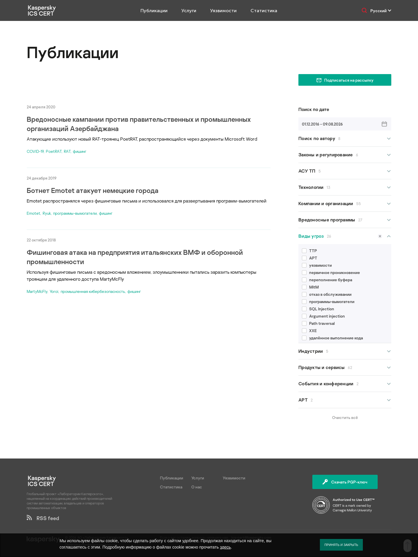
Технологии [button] (344, 187)
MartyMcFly (37, 291)
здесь (225, 547)
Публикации (153, 10)
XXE (309, 330)
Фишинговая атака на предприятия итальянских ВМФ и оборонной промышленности (135, 257)
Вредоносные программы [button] (344, 220)
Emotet (33, 213)
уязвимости (317, 265)
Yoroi (54, 291)
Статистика (264, 10)
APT (309, 257)
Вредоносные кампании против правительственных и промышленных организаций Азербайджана (139, 123)
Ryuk (47, 213)
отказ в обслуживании (327, 294)
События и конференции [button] (344, 384)
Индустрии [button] (344, 351)
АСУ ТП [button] (344, 171)
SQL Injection (318, 308)
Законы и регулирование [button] (344, 155)
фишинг (79, 151)
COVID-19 (35, 151)
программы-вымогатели (75, 213)
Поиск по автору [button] (344, 138)
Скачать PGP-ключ (344, 482)
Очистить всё (345, 417)
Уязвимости (223, 10)
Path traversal (318, 323)
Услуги (188, 10)
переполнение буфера (327, 279)
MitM (310, 286)
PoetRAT (54, 151)
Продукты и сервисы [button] (344, 367)
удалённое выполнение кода (332, 337)
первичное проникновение (331, 272)
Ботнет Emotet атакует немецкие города (92, 190)
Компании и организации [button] (344, 203)
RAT (67, 151)
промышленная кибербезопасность (93, 291)
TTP (309, 250)
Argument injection (323, 316)
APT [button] (344, 400)
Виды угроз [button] (344, 236)
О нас (196, 486)
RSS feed (43, 518)
